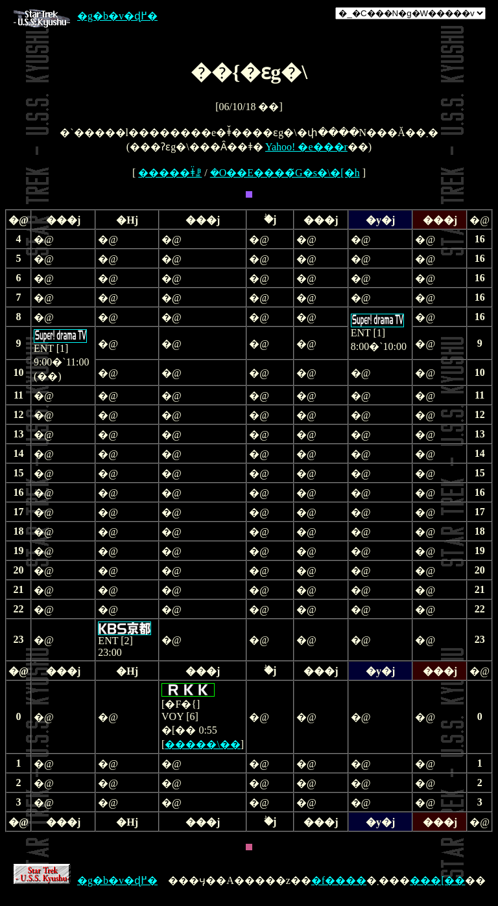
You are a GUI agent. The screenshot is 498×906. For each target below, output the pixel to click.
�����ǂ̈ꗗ (170, 172)
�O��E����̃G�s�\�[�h (285, 172)
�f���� (338, 880)
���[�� (437, 880)
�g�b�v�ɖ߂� (86, 15)
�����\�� (202, 744)
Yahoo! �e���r (306, 146)
